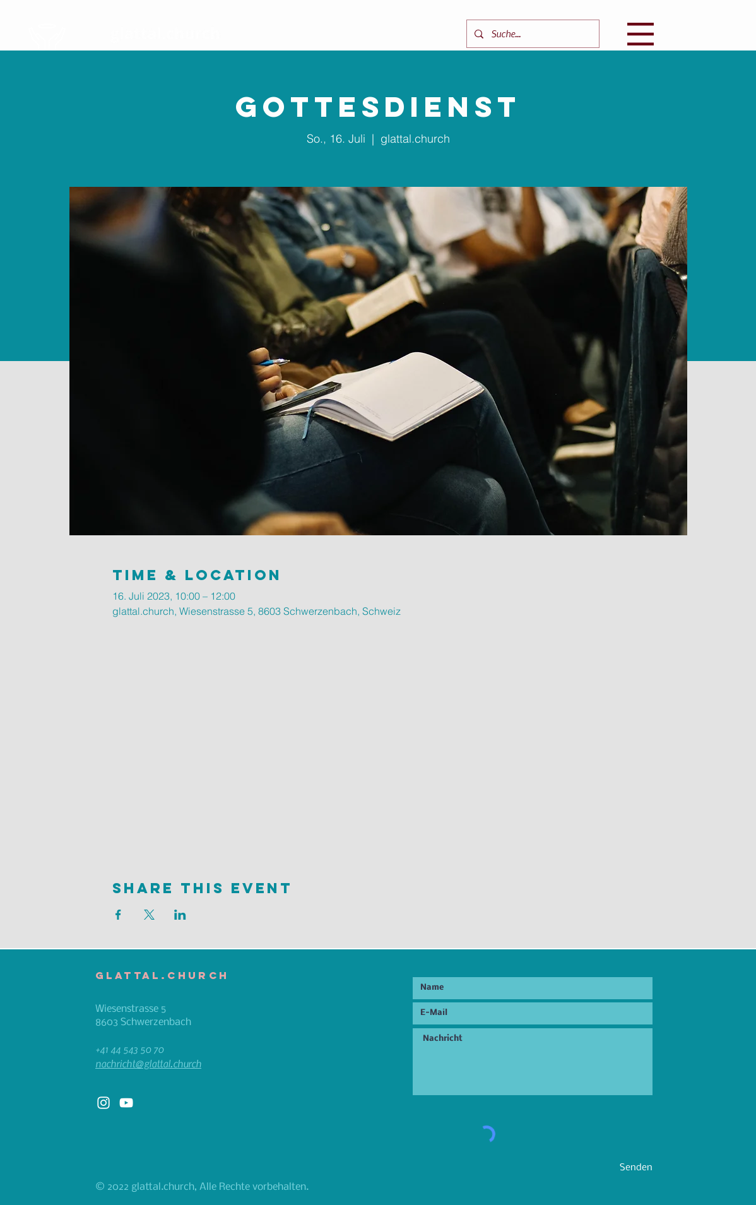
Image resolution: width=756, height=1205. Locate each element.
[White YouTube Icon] (126, 1103)
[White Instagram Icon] (103, 1103)
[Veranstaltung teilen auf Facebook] (118, 915)
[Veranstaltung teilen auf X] (149, 915)
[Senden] (608, 1168)
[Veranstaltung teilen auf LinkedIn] (180, 915)
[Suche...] (531, 33)
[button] (640, 34)
